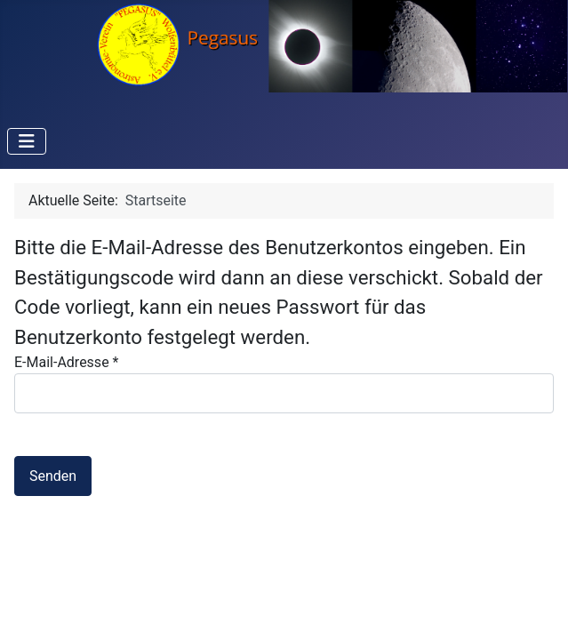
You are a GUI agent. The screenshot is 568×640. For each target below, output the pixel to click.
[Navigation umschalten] (26, 141)
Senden (52, 476)
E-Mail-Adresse (66, 362)
